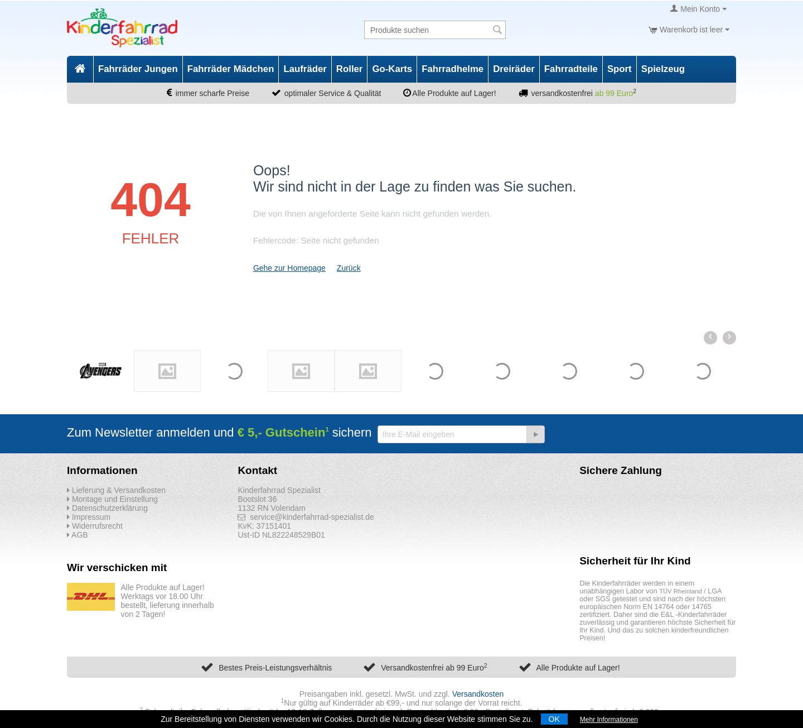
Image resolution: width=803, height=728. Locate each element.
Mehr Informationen (609, 720)
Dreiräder (514, 69)
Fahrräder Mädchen (230, 69)
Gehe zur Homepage (289, 268)
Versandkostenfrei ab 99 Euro (434, 667)
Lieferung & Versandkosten (116, 490)
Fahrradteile (571, 69)
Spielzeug (663, 69)
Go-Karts (392, 69)
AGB (77, 534)
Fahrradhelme (452, 69)
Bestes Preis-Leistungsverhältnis (275, 667)
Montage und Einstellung (112, 499)
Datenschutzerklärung (107, 508)
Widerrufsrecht (95, 525)
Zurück (349, 268)
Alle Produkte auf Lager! (578, 667)
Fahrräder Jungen (138, 69)
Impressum (88, 517)
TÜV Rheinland (680, 591)
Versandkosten (478, 693)
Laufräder (304, 69)
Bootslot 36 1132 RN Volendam (271, 504)
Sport (619, 69)
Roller (349, 69)
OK (554, 719)
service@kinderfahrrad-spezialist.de (306, 517)
